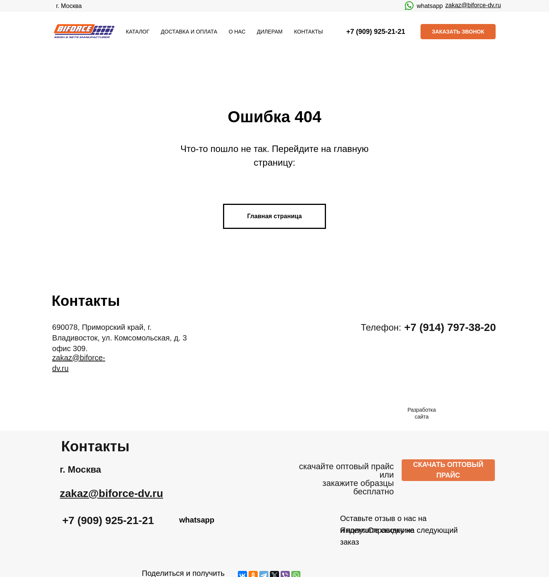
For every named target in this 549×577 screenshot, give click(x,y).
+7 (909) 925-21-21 (119, 520)
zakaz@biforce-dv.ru (473, 5)
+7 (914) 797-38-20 (461, 327)
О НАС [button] (237, 32)
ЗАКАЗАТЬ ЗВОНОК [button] (458, 32)
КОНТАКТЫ (308, 32)
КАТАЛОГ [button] (137, 32)
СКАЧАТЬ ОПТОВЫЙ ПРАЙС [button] (459, 470)
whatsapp (430, 6)
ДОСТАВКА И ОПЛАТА (189, 32)
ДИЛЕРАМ (270, 32)
